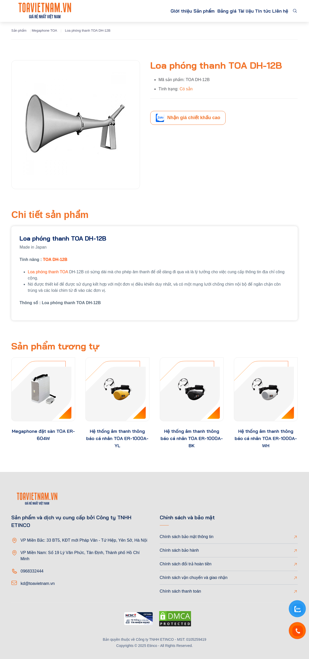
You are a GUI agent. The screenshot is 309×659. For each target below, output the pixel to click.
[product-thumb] (43, 389)
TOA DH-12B (55, 259)
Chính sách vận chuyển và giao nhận (194, 577)
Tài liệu (235, 11)
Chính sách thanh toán (180, 591)
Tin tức (256, 11)
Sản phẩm (179, 11)
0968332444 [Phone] (32, 571)
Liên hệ (278, 11)
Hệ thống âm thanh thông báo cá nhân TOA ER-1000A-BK (192, 438)
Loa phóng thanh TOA (48, 272)
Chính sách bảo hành (179, 550)
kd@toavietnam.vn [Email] (38, 583)
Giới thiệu (152, 11)
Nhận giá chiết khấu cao (188, 118)
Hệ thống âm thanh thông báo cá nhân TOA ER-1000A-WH (266, 438)
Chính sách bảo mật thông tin (187, 536)
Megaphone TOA (44, 30)
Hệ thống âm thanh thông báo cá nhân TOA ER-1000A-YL (117, 438)
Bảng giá (212, 11)
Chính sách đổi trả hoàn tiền (185, 564)
